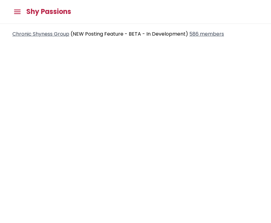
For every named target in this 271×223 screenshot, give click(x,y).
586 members (206, 33)
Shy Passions (48, 11)
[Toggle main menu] (17, 12)
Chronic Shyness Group (40, 33)
